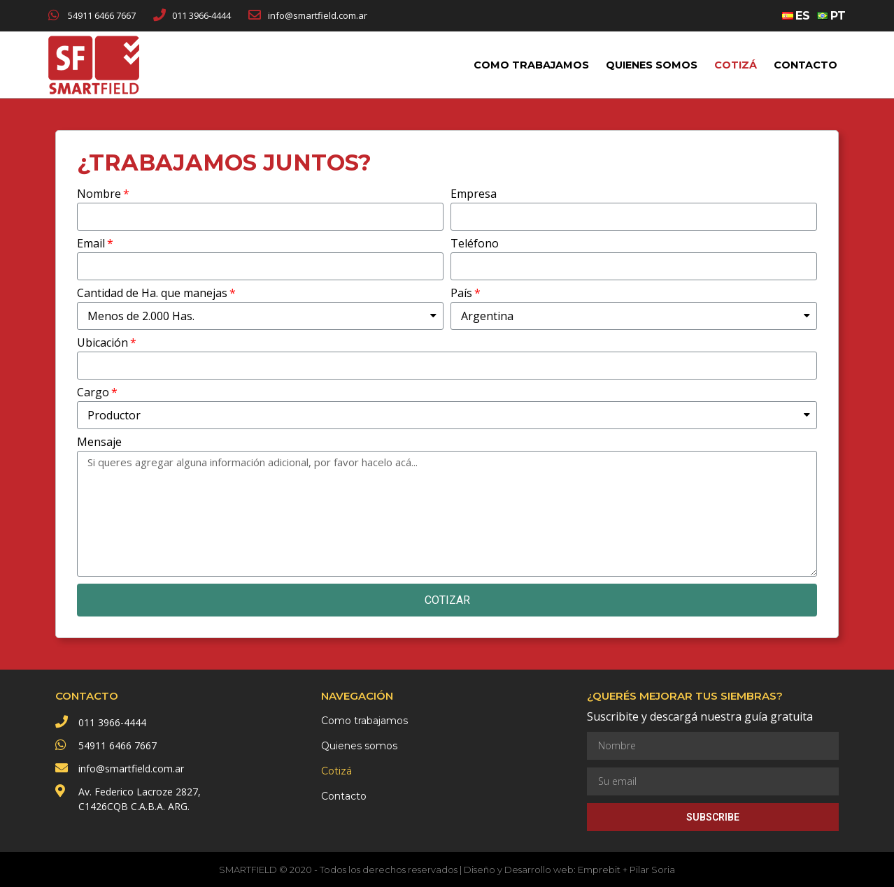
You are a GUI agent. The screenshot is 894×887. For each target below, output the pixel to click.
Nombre (99, 194)
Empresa (473, 194)
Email (91, 244)
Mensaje (99, 442)
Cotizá (735, 65)
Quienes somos (651, 65)
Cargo (93, 393)
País (461, 294)
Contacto (805, 65)
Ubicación (102, 343)
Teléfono (474, 244)
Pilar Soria (652, 869)
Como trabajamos (531, 65)
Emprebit (599, 869)
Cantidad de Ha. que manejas (152, 294)
